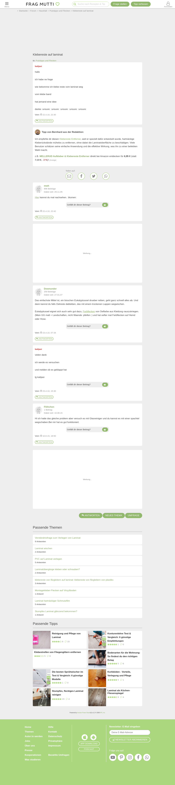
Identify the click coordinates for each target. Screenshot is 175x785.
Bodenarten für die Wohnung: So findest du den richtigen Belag (123, 656)
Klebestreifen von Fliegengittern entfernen (57, 652)
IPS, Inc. (102, 712)
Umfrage (133, 515)
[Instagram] (129, 758)
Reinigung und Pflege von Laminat (66, 635)
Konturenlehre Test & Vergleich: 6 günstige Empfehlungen (119, 637)
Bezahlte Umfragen (58, 755)
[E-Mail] (69, 176)
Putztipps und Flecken (46, 60)
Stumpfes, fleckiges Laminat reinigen (67, 693)
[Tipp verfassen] (141, 4)
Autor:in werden (34, 736)
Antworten (44, 121)
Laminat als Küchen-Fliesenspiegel (118, 692)
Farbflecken (89, 311)
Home (28, 727)
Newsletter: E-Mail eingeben (124, 726)
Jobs (27, 741)
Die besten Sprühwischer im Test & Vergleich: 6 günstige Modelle (67, 675)
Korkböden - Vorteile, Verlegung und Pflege (119, 674)
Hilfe (50, 727)
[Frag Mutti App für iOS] (85, 738)
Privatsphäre (55, 741)
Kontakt (52, 731)
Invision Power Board (83, 712)
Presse (28, 750)
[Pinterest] (121, 758)
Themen (29, 731)
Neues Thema (113, 515)
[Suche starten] (75, 4)
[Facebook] (81, 176)
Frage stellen (120, 4)
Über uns (30, 745)
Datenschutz (55, 736)
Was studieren (33, 759)
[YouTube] (112, 758)
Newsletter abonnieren (129, 739)
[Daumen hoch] (105, 205)
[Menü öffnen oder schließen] (7, 4)
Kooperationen (33, 755)
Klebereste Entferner (70, 139)
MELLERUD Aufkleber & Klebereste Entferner (65, 156)
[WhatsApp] (105, 176)
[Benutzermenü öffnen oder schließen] (168, 4)
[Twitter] (93, 176)
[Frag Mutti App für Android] (93, 738)
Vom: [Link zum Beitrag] (37, 114)
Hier (37, 197)
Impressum (54, 745)
